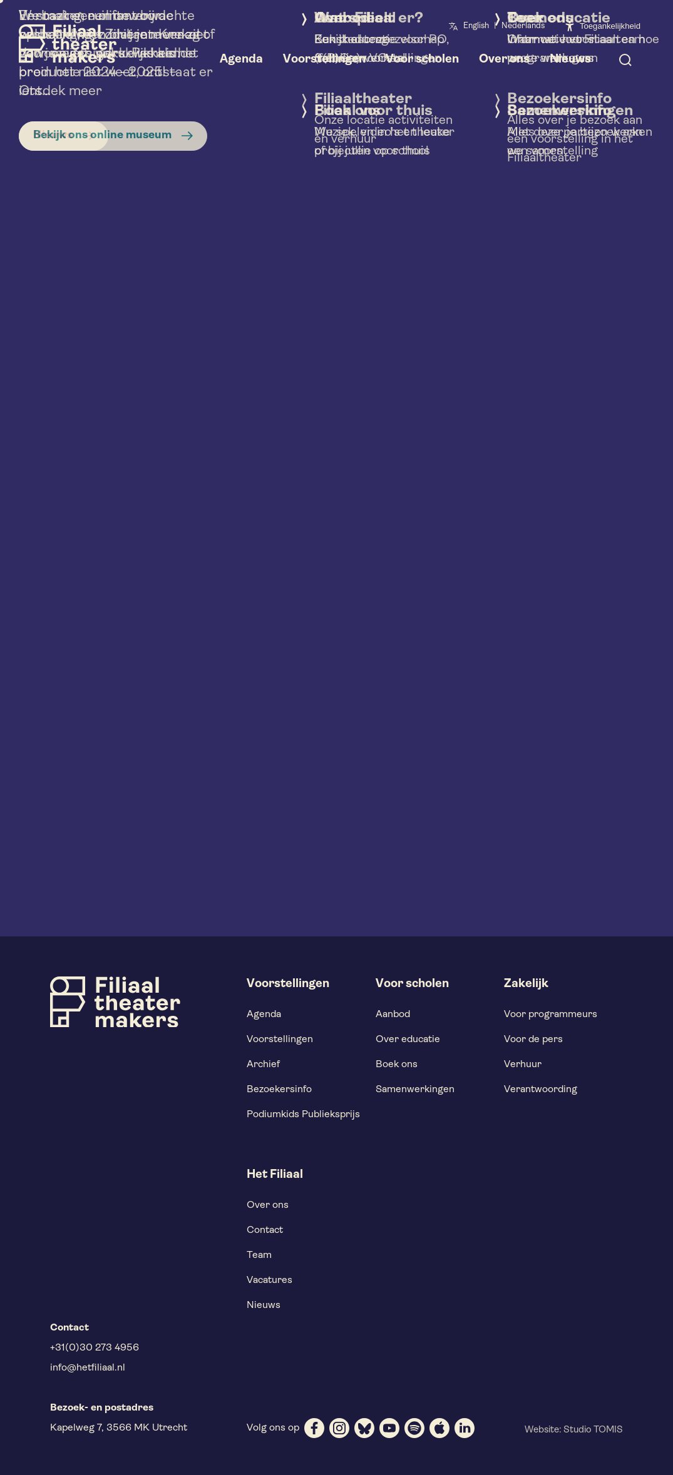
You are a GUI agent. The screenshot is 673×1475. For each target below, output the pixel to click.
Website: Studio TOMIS (574, 1430)
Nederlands (523, 26)
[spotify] (414, 1428)
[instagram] (339, 1428)
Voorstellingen (280, 1040)
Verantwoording (540, 1090)
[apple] (439, 1428)
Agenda (264, 1015)
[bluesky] (364, 1428)
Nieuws (263, 1305)
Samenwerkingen (415, 1090)
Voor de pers (533, 1040)
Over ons (268, 1205)
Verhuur (523, 1065)
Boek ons (397, 1065)
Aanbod (393, 1015)
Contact (265, 1230)
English (476, 26)
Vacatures (269, 1280)
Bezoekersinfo (279, 1090)
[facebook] (314, 1428)
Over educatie (408, 1040)
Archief (263, 1065)
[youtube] (389, 1428)
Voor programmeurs (550, 1015)
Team (259, 1255)
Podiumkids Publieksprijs (303, 1115)
